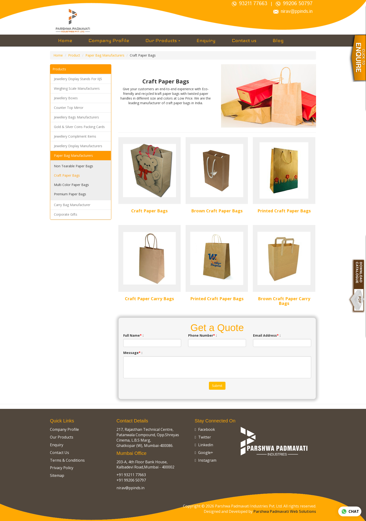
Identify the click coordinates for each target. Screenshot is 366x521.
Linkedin (204, 444)
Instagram (205, 460)
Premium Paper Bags (70, 194)
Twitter (203, 437)
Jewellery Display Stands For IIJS (78, 79)
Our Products (162, 40)
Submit (217, 385)
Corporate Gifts (65, 214)
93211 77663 (249, 3)
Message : (132, 352)
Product (74, 55)
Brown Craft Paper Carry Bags (284, 301)
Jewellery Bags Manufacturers (76, 117)
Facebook (205, 429)
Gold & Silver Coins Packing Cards (79, 127)
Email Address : (267, 335)
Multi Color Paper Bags (71, 184)
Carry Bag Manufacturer (72, 205)
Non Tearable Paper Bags (73, 166)
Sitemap (57, 475)
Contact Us (59, 452)
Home (65, 40)
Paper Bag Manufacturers (104, 55)
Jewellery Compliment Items (75, 136)
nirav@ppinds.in (293, 11)
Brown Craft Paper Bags (217, 211)
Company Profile (108, 40)
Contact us (244, 40)
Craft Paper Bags (67, 175)
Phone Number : (202, 335)
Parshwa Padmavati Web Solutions (284, 511)
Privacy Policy (61, 467)
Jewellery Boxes (66, 98)
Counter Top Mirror (68, 107)
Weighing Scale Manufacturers (77, 88)
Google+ (204, 452)
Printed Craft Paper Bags (284, 211)
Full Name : (133, 335)
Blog (278, 40)
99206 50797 (294, 3)
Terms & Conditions (67, 460)
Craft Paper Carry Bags (149, 298)
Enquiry (206, 40)
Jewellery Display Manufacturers (78, 146)
